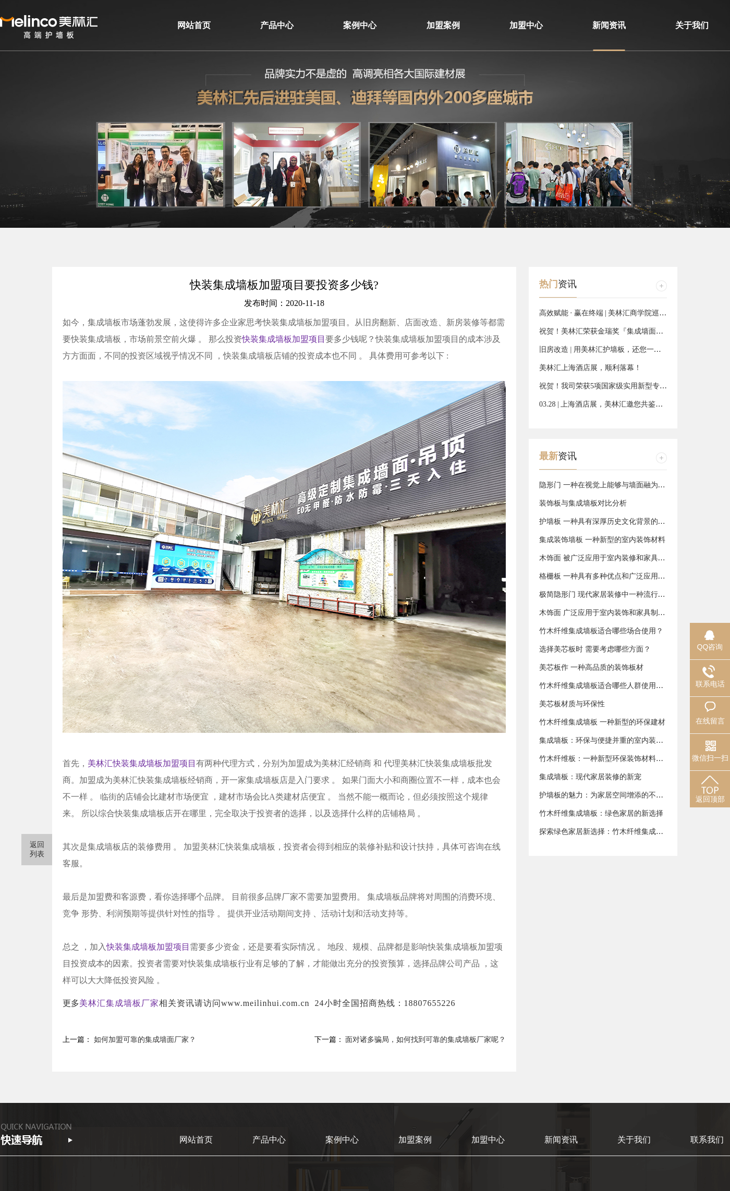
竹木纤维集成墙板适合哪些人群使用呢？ (605, 686)
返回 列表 (37, 849)
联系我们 (707, 1139)
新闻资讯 (609, 25)
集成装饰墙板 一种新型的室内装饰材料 (602, 540)
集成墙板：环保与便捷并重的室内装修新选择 (612, 740)
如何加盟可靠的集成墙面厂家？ (145, 1039)
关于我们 (692, 25)
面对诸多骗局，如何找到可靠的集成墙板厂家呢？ (425, 1039)
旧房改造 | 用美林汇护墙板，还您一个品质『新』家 (622, 349)
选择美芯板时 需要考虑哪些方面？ (595, 649)
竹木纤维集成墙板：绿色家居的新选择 (601, 813)
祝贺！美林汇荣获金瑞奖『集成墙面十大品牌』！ (619, 331)
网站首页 (194, 25)
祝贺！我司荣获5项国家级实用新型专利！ (606, 386)
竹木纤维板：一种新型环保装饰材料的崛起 (608, 759)
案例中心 (359, 25)
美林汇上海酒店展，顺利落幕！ (590, 368)
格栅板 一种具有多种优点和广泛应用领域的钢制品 (620, 576)
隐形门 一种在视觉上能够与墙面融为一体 (606, 485)
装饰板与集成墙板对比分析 (583, 503)
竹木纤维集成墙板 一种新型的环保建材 (602, 722)
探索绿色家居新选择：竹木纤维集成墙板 (605, 832)
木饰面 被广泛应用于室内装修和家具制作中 (609, 558)
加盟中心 (526, 25)
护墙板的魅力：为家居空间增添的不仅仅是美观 (615, 795)
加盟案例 (443, 25)
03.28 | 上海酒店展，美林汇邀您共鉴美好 (604, 404)
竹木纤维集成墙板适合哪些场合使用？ (601, 631)
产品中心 (277, 25)
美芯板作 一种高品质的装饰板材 (591, 667)
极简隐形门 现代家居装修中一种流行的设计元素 (617, 594)
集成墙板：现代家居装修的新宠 (590, 777)
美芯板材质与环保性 (572, 704)
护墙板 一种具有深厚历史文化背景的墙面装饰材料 (620, 521)
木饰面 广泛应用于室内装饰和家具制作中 (606, 613)
